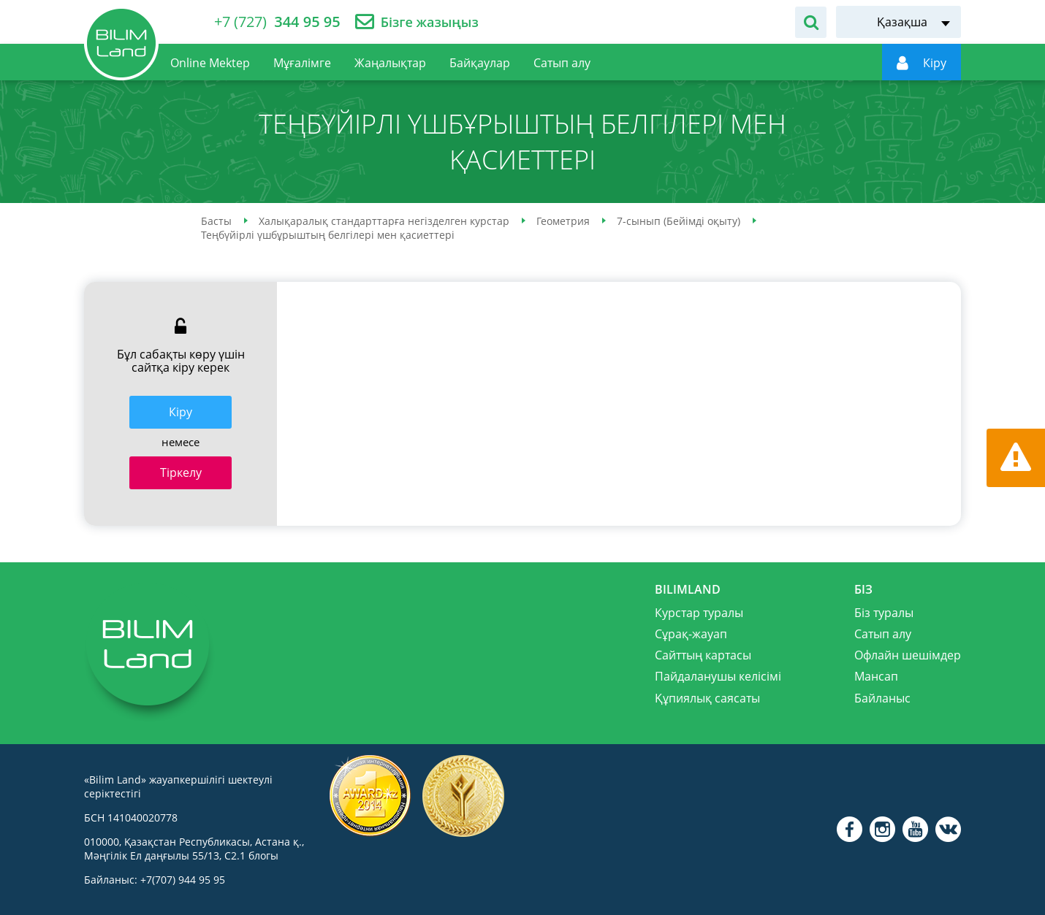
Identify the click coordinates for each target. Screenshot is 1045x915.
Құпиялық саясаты (707, 698)
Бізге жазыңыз (430, 22)
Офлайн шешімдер (907, 655)
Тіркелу (181, 472)
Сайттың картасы (703, 655)
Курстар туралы (699, 613)
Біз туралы (883, 613)
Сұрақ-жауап (691, 634)
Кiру (180, 412)
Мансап (876, 676)
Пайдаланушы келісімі (718, 676)
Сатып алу (882, 634)
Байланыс (882, 698)
